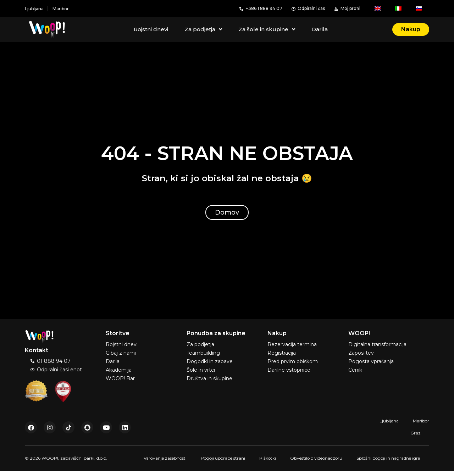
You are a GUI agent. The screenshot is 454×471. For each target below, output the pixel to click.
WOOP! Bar (120, 378)
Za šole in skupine (266, 29)
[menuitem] (377, 8)
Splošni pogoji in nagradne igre (388, 458)
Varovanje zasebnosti (165, 458)
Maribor (421, 420)
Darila (319, 29)
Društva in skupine (209, 378)
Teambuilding (203, 353)
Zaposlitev (361, 353)
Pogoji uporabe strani (223, 458)
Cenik (355, 370)
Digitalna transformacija (377, 344)
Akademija (119, 370)
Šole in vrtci (201, 370)
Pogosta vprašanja (371, 361)
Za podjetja (203, 29)
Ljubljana (389, 420)
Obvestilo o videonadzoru (316, 458)
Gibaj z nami (121, 353)
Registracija (281, 353)
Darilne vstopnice (288, 370)
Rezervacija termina (292, 344)
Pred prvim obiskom (292, 361)
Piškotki (267, 458)
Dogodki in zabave (210, 361)
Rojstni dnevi (151, 29)
